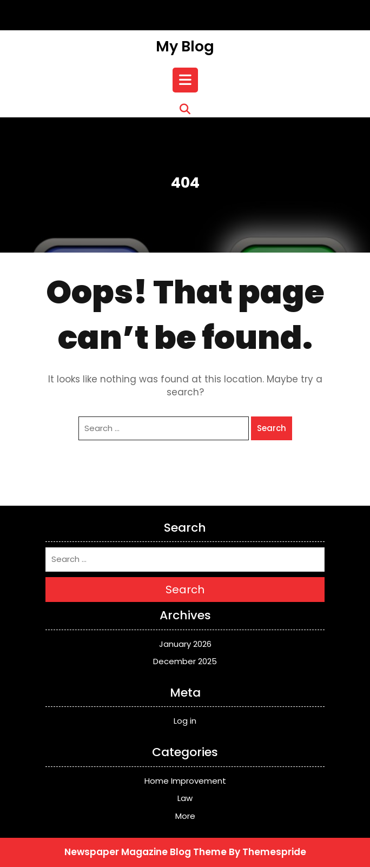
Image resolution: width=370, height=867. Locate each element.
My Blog (185, 46)
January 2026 (185, 644)
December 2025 (185, 661)
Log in (185, 720)
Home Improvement (185, 780)
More (185, 816)
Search (271, 428)
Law (185, 798)
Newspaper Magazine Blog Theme (145, 851)
